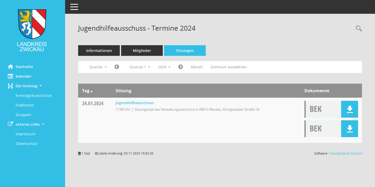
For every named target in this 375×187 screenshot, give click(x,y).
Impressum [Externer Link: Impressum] (25, 133)
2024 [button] (164, 66)
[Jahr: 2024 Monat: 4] (180, 67)
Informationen (99, 50)
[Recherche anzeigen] (357, 28)
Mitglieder (142, 50)
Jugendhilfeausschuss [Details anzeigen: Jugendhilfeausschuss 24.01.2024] (135, 102)
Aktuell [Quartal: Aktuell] (197, 66)
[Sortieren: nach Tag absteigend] (91, 91)
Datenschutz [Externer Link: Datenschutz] (27, 143)
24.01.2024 (92, 103)
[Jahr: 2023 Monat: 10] (117, 67)
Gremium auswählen (228, 66)
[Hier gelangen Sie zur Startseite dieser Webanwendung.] (32, 30)
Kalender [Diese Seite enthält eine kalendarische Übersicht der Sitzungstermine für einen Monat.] (20, 76)
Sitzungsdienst (345, 153)
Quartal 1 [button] (140, 66)
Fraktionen (25, 105)
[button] (32, 86)
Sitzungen (185, 50)
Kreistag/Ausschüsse (34, 95)
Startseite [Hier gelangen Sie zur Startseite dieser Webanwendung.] (20, 66)
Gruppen (23, 114)
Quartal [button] (98, 66)
